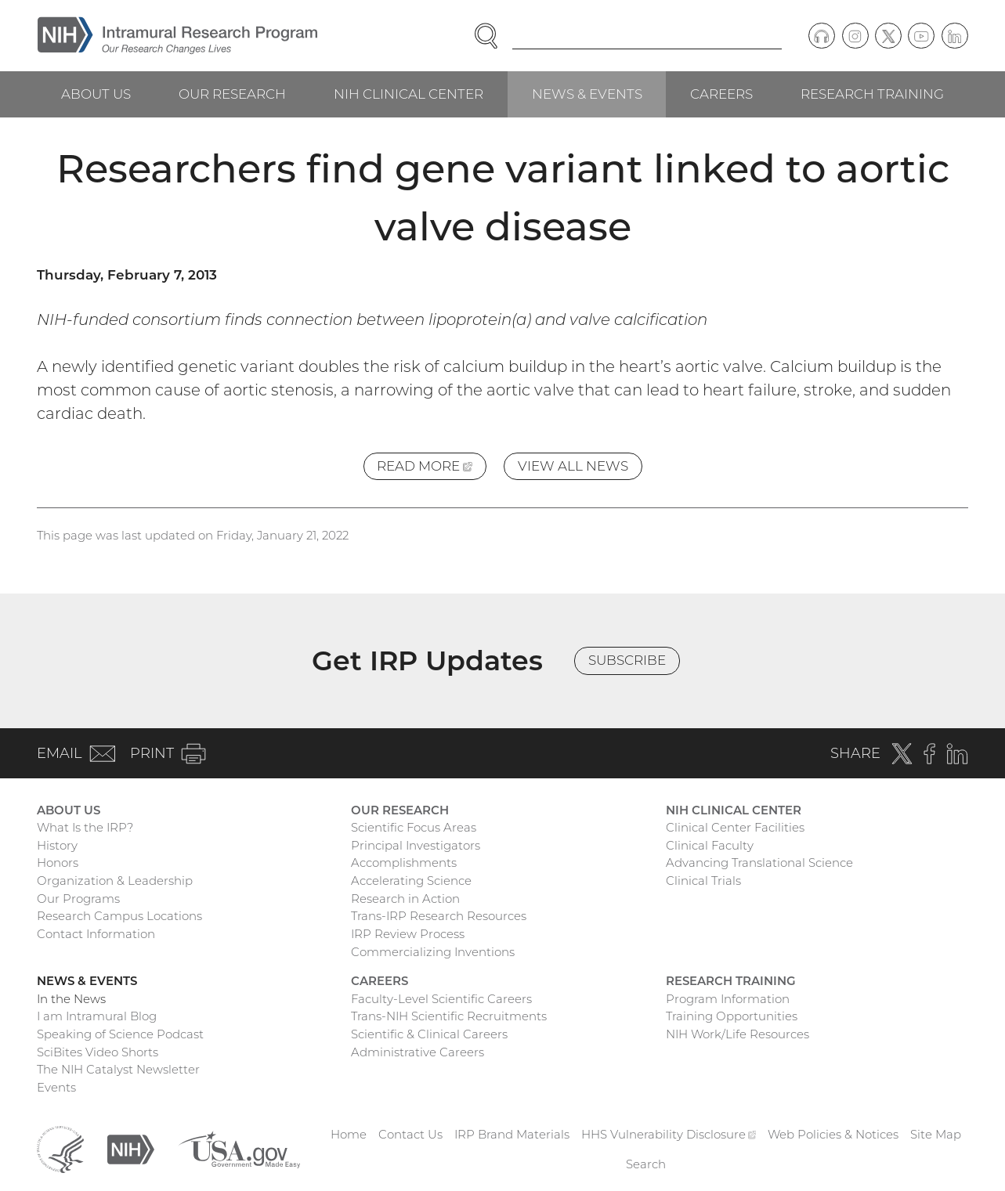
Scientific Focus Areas (413, 827)
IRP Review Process (408, 933)
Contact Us (410, 1134)
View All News (573, 466)
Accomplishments (404, 862)
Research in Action (405, 898)
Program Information (728, 998)
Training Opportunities (731, 1016)
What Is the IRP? (85, 827)
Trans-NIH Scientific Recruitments (449, 1016)
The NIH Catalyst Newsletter (118, 1069)
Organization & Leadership (115, 880)
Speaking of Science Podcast (120, 1034)
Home (349, 1134)
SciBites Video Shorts (97, 1052)
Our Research (232, 94)
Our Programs (78, 898)
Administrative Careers (417, 1052)
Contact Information (96, 933)
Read (431, 469)
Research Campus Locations (119, 915)
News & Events (587, 94)
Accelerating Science (411, 880)
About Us (96, 94)
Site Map (935, 1134)
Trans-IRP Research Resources (438, 915)
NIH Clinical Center (408, 94)
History (57, 845)
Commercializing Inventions (433, 951)
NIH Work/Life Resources (737, 1034)
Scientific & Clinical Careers (429, 1034)
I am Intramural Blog (97, 1016)
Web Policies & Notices (833, 1134)
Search (646, 1164)
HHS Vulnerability (669, 1134)
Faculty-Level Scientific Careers (441, 998)
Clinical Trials (703, 880)
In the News (71, 998)
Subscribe (627, 660)
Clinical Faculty (710, 845)
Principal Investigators (415, 845)
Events (56, 1087)
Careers (721, 94)
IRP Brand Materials (511, 1134)
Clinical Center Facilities (735, 827)
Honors (57, 862)
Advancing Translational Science (759, 862)
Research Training (872, 94)
